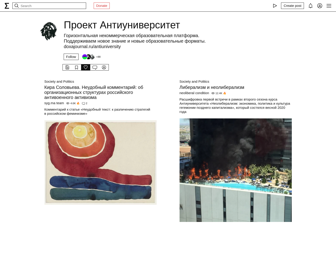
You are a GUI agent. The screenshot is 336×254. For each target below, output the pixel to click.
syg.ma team (54, 103)
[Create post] (292, 6)
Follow (71, 57)
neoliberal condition (194, 93)
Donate (101, 6)
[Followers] (91, 57)
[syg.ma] (7, 6)
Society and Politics (59, 81)
